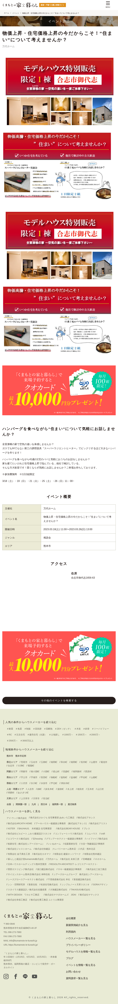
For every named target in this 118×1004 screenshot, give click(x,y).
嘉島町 (64, 777)
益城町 (74, 777)
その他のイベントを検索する (59, 700)
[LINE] (26, 976)
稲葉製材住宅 (70, 844)
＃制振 (27, 729)
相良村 (80, 789)
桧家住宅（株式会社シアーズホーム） (26, 844)
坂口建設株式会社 (45, 869)
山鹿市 (94, 762)
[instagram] (6, 976)
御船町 (54, 777)
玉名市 (34, 762)
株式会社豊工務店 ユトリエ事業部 (47, 900)
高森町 (66, 771)
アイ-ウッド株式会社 (17, 818)
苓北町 (46, 798)
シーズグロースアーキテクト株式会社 (26, 879)
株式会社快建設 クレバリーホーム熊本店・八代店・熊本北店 (65, 849)
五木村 (90, 789)
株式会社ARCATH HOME (20, 823)
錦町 (39, 789)
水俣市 (44, 783)
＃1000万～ (67, 734)
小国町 (46, 771)
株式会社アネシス (86, 817)
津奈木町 (65, 783)
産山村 (56, 771)
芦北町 (54, 783)
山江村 (100, 789)
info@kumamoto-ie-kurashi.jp (23, 940)
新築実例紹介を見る (77, 925)
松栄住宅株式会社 (49, 884)
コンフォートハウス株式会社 (69, 833)
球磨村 (11, 792)
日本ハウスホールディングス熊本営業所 (27, 864)
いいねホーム (54, 844)
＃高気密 (37, 729)
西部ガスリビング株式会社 (21, 869)
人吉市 (30, 789)
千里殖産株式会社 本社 (59, 879)
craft (103, 833)
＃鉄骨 (86, 729)
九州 (33, 804)
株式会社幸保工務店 (17, 900)
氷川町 (34, 783)
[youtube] (36, 976)
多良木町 (49, 789)
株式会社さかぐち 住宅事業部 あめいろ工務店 (52, 817)
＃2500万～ (12, 740)
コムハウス (92, 833)
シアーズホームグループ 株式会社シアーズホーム (78, 874)
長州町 (84, 762)
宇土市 (24, 777)
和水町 (64, 762)
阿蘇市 (24, 771)
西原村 (88, 771)
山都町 (94, 777)
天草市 (36, 798)
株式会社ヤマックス (89, 894)
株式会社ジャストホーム (19, 849)
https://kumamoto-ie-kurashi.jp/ (23, 945)
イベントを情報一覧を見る (80, 965)
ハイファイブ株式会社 (97, 838)
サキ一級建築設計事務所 (71, 869)
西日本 (44, 804)
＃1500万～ (81, 734)
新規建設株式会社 (82, 879)
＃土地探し (54, 734)
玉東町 (44, 762)
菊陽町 (31, 765)
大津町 (21, 765)
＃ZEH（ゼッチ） (63, 729)
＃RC (9, 734)
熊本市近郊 (20, 756)
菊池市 (104, 762)
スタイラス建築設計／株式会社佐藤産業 (27, 889)
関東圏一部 (21, 804)
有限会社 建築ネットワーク (67, 854)
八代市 (24, 783)
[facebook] (16, 976)
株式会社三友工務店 (97, 869)
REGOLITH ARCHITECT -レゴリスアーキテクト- (73, 864)
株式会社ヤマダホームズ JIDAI (60, 894)
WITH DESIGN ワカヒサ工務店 (24, 894)
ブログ (69, 958)
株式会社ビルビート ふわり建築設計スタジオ (29, 833)
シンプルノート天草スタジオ (75, 884)
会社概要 (71, 918)
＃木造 (77, 729)
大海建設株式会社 (58, 889)
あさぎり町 (23, 792)
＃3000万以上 (26, 740)
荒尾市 (24, 762)
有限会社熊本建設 (92, 854)
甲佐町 (84, 777)
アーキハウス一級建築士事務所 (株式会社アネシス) (61, 823)
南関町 (54, 762)
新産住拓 (33, 884)
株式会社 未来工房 (70, 859)
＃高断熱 (48, 729)
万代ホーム (49, 508)
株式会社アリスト (98, 823)
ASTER (11, 828)
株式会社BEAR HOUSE (68, 828)
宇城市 (34, 777)
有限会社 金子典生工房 (19, 854)
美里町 (44, 777)
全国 (9, 804)
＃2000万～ (94, 734)
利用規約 (71, 931)
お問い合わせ (73, 971)
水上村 (70, 789)
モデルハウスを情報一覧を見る (83, 951)
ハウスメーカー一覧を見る (80, 938)
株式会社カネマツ (42, 854)
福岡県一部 (57, 804)
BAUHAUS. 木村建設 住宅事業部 (36, 828)
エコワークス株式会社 (18, 838)
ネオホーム (100, 859)
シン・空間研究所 (16, 884)
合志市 (11, 765)
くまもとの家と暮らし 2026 (48, 997)
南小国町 (35, 771)
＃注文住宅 (19, 734)
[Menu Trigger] (108, 5)
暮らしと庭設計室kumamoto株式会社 (26, 859)
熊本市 (10, 756)
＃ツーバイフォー (100, 729)
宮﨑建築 (87, 859)
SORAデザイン (100, 884)
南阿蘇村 (77, 771)
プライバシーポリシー (78, 945)
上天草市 (25, 798)
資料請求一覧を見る (77, 978)
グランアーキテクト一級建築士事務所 (64, 838)
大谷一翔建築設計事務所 (92, 844)
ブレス (87, 828)
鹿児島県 (72, 804)
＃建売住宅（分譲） (37, 734)
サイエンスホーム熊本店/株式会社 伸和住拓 (29, 874)
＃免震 (18, 729)
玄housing (38, 838)
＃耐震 (10, 729)
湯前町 (60, 789)
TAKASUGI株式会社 (80, 889)
